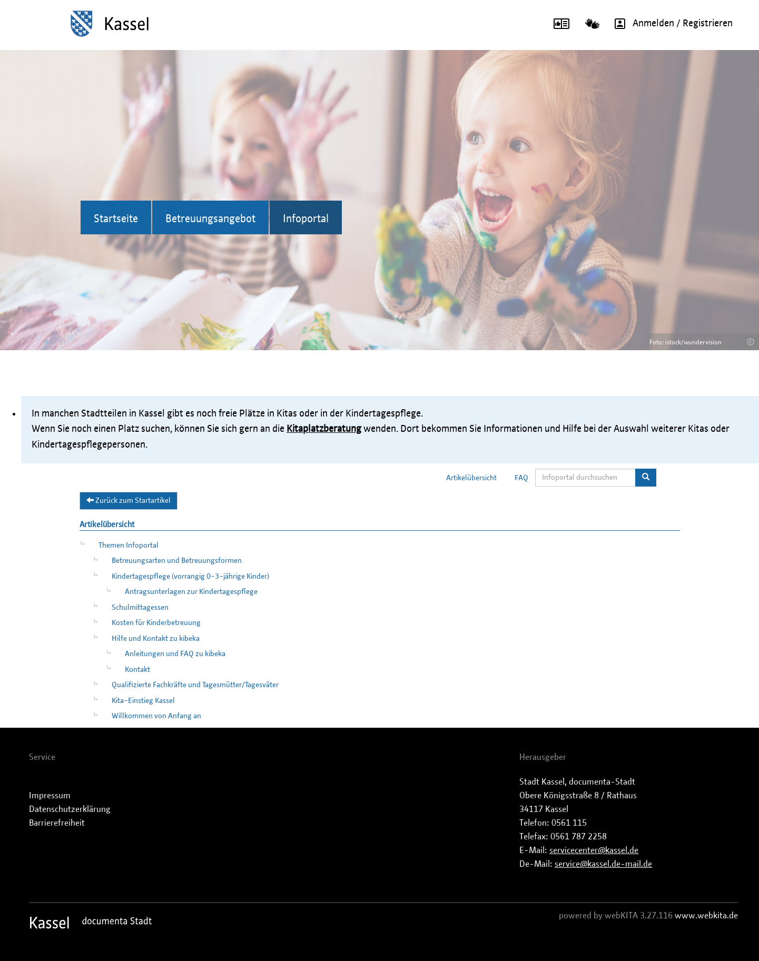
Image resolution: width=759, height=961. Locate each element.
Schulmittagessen (140, 607)
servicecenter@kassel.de (593, 850)
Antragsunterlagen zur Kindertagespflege (191, 592)
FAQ (521, 478)
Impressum (50, 795)
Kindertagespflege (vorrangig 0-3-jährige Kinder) (190, 576)
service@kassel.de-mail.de (603, 864)
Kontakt (137, 669)
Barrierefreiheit (57, 823)
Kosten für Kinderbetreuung (156, 623)
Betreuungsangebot (210, 219)
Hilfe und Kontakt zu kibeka (156, 638)
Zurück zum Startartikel (128, 500)
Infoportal (306, 219)
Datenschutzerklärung (70, 809)
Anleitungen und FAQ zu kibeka (175, 654)
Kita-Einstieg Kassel (143, 701)
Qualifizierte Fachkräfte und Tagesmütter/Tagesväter (195, 685)
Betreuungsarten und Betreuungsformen (177, 560)
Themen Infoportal (128, 545)
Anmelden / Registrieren (670, 23)
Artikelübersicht (471, 478)
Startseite (116, 219)
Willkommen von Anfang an (156, 716)
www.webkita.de (706, 916)
